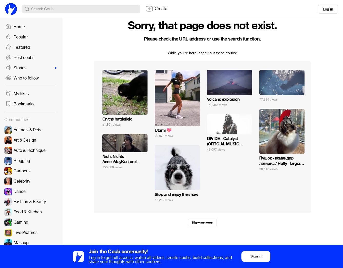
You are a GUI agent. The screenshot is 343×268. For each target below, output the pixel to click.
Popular (16, 37)
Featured (17, 47)
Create (156, 9)
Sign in (255, 256)
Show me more (202, 223)
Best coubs (19, 57)
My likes (17, 93)
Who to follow (22, 78)
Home (15, 27)
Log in (328, 9)
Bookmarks (19, 104)
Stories (30, 68)
